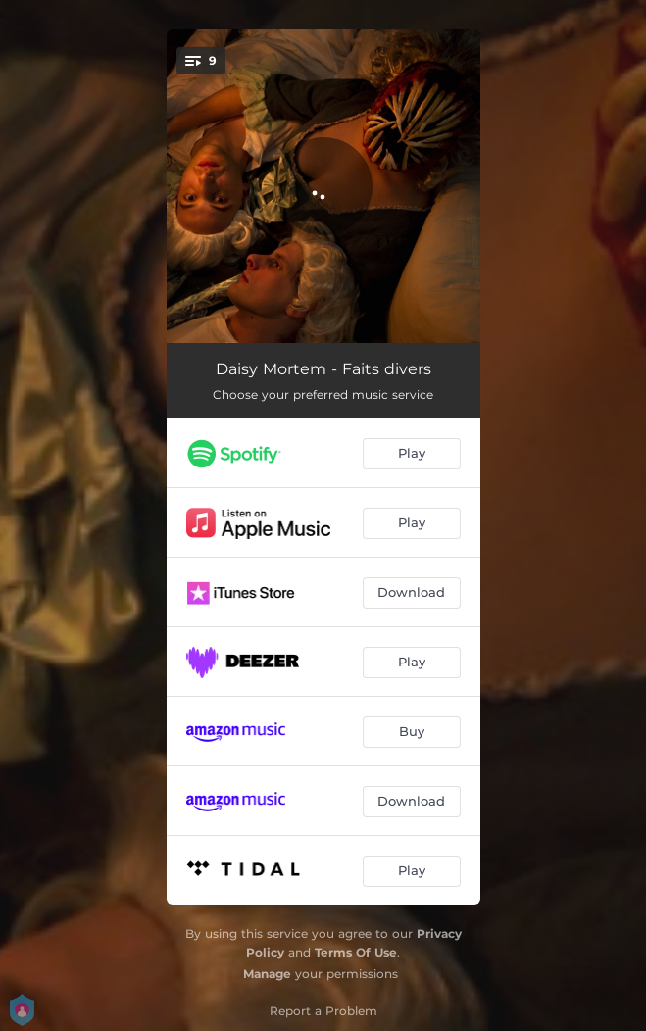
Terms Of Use (356, 952)
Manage (267, 973)
